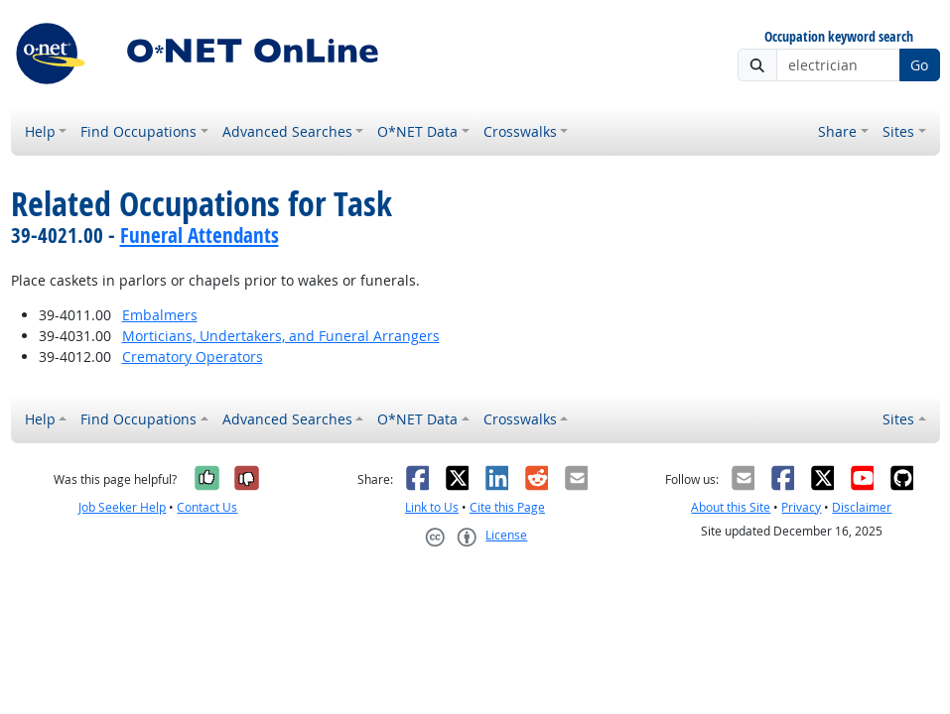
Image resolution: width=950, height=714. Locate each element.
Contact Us (207, 507)
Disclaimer (861, 507)
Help (40, 131)
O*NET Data (417, 131)
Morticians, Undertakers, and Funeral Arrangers (281, 335)
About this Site (730, 507)
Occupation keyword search (838, 37)
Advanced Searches (287, 131)
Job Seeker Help (122, 507)
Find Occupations (138, 131)
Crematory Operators (192, 356)
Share (837, 131)
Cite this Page (507, 507)
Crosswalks (520, 131)
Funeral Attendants (199, 235)
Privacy (801, 507)
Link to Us (432, 507)
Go (919, 65)
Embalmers (160, 314)
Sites (898, 131)
